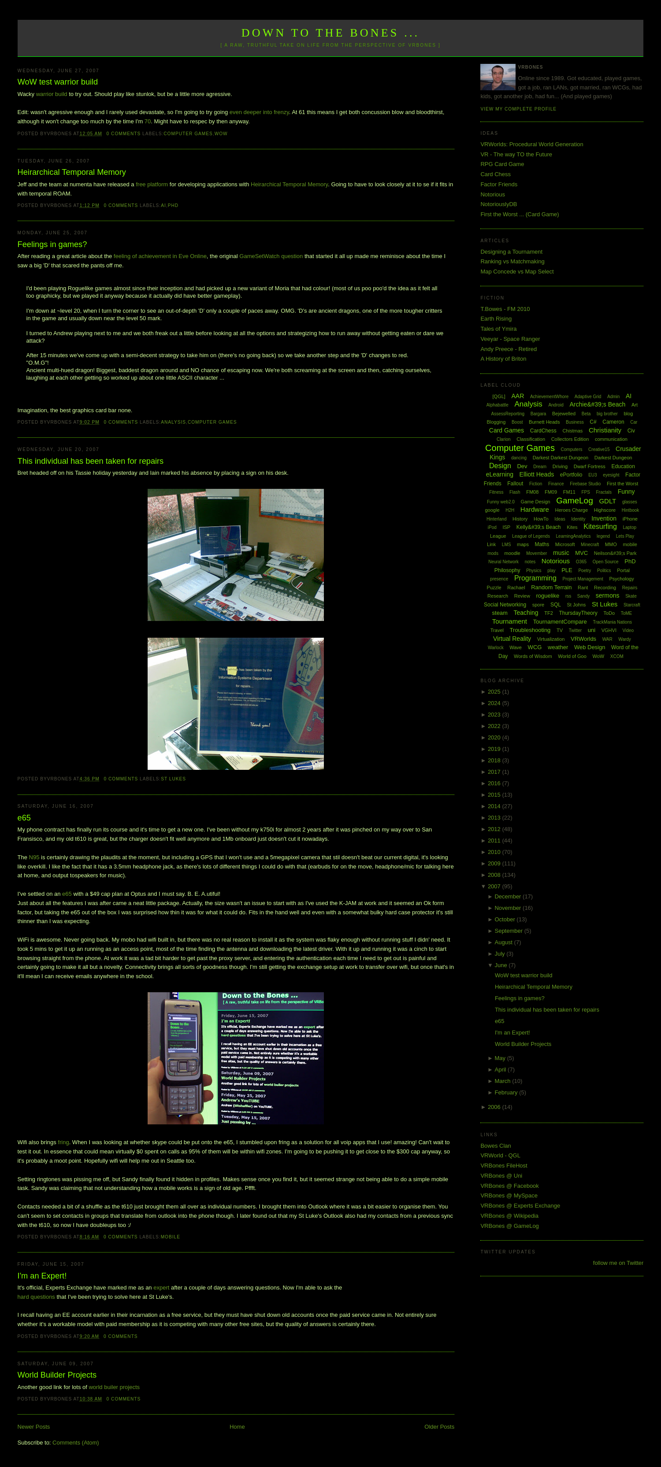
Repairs (629, 587)
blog (628, 413)
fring (63, 1142)
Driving (560, 466)
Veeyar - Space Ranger (510, 339)
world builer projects (114, 1387)
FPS (585, 492)
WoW (221, 133)
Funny (626, 491)
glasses (629, 501)
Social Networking (505, 605)
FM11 (569, 492)
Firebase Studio (585, 483)
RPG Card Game (502, 164)
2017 (495, 772)
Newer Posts (34, 1426)
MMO (611, 544)
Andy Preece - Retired (508, 349)
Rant (583, 587)
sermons (608, 595)
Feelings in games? (52, 244)
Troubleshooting (530, 630)
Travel (497, 630)
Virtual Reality (512, 638)
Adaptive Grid (588, 396)
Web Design (589, 647)
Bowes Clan (495, 1145)
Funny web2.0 (501, 501)
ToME (626, 613)
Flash (514, 492)
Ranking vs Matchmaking (512, 261)
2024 (495, 703)
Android (555, 405)
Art (634, 404)
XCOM (617, 656)
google (492, 510)
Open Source (606, 561)
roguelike (547, 595)
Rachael (516, 587)
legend (603, 536)
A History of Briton (503, 358)
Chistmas (572, 430)
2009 (495, 863)
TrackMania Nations (612, 622)
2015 (495, 794)
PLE (566, 570)
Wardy (624, 639)
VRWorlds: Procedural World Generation (531, 144)
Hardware (534, 509)
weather (558, 647)
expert (161, 1287)
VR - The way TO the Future (516, 154)
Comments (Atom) (75, 1442)
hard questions (36, 1296)
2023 (495, 714)
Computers (572, 449)
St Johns (576, 604)
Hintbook (630, 510)
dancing (519, 457)
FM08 (532, 492)
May (500, 1058)
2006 (495, 1107)
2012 (495, 829)
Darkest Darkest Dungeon (561, 457)
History (519, 518)
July (500, 953)
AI (163, 205)
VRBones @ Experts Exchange (520, 1205)
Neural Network (503, 561)
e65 (24, 817)
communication (611, 439)
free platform (152, 184)
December (508, 896)
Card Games (506, 430)
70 (148, 121)
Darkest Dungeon (613, 457)
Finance (556, 483)
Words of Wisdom (533, 656)
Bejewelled (564, 413)
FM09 (551, 492)
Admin (613, 396)
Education (623, 466)
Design (500, 465)
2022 (495, 726)
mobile (170, 1236)
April (501, 1069)
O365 (581, 561)
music (561, 552)
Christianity (605, 430)
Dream (539, 466)
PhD (173, 205)
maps (523, 544)
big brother (607, 413)
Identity (578, 519)
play (551, 570)
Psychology (621, 578)
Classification (530, 439)
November (508, 908)
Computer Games (188, 133)
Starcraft (632, 604)
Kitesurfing (600, 526)
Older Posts (439, 1426)
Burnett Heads (544, 422)
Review (522, 596)
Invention (603, 518)
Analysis (173, 422)
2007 (495, 886)
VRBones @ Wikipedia (509, 1215)
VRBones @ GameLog (509, 1226)
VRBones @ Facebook (509, 1185)
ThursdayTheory (578, 613)
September (509, 930)
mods (492, 553)
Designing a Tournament (511, 251)
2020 (495, 737)
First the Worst (622, 483)
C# (593, 422)
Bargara (538, 413)
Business (575, 422)
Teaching (526, 612)
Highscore (605, 510)
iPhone (630, 518)
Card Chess (495, 174)
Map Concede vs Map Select (516, 271)
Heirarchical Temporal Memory (72, 172)
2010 (495, 852)
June (501, 965)
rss (568, 596)
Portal (623, 570)
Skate (631, 596)
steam (500, 613)
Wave (515, 647)
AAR (518, 395)
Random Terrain (551, 587)
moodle (512, 553)
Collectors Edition (570, 439)
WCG (535, 647)
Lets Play (625, 536)
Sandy (583, 596)
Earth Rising (496, 318)
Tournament (509, 621)
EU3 (592, 475)
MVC (581, 553)
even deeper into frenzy (259, 112)
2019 (495, 749)
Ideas (559, 519)
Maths (542, 544)
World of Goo (572, 656)
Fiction (535, 483)
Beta (586, 413)
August (504, 942)
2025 (495, 691)
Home (237, 1426)
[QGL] (499, 396)
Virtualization (551, 639)
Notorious (492, 194)
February (506, 1092)
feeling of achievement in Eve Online (160, 256)
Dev (522, 466)
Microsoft (565, 544)
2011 (495, 840)
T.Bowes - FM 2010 (505, 309)
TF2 (548, 613)
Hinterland (496, 519)
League (498, 536)
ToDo (609, 613)
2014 (495, 806)
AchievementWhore (549, 396)
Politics (604, 570)
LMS (506, 544)
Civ (631, 431)
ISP (506, 527)
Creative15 (598, 449)
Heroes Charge (571, 510)
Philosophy (507, 570)
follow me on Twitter (618, 1263)
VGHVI (609, 630)
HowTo (541, 518)
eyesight (611, 475)
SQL (555, 605)
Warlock (496, 647)
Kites (572, 527)
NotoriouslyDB (498, 204)
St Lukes (173, 778)
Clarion (504, 439)
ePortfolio (571, 475)
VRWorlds (583, 639)
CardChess (543, 431)
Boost (517, 422)
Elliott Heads (537, 474)
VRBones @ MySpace (509, 1195)
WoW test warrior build (58, 82)
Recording (605, 587)
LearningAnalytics (573, 536)
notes (530, 561)
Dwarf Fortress (589, 466)
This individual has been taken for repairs (91, 461)
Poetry (584, 570)
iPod (492, 527)
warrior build (51, 94)
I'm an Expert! (42, 1275)
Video (628, 630)
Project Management (583, 578)
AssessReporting (508, 413)
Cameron (613, 422)
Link (491, 544)
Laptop (629, 527)
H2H (509, 510)
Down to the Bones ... (330, 32)
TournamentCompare (560, 621)
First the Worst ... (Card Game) (519, 214)
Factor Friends (498, 184)
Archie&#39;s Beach (597, 404)
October (505, 919)
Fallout (515, 483)
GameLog (574, 500)
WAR (607, 639)
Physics (533, 570)
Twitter (575, 630)
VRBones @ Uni (501, 1175)
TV (560, 630)
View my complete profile (518, 109)
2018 (495, 760)
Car (633, 422)
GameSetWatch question (271, 256)
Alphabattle (497, 405)
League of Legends (531, 536)
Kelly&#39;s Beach (538, 527)
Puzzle (494, 587)
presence (499, 578)
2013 (495, 817)
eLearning (499, 474)
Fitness (496, 492)
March (503, 1081)
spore (538, 604)
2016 (495, 783)
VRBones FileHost (503, 1165)
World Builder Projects (57, 1375)
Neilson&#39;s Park (615, 553)
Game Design (535, 501)
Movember (536, 553)
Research (497, 596)
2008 (495, 875)
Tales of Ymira (498, 328)
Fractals (604, 492)
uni (591, 630)
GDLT (607, 501)
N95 (34, 857)
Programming (535, 578)
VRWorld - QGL (500, 1155)
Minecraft (590, 544)
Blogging (495, 422)
